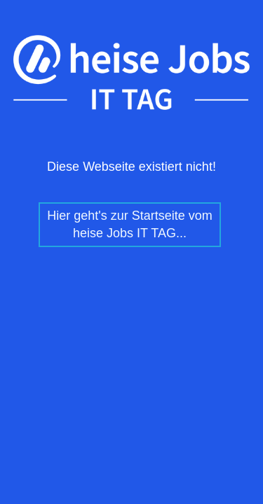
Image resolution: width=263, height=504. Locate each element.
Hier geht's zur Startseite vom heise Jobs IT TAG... (130, 224)
